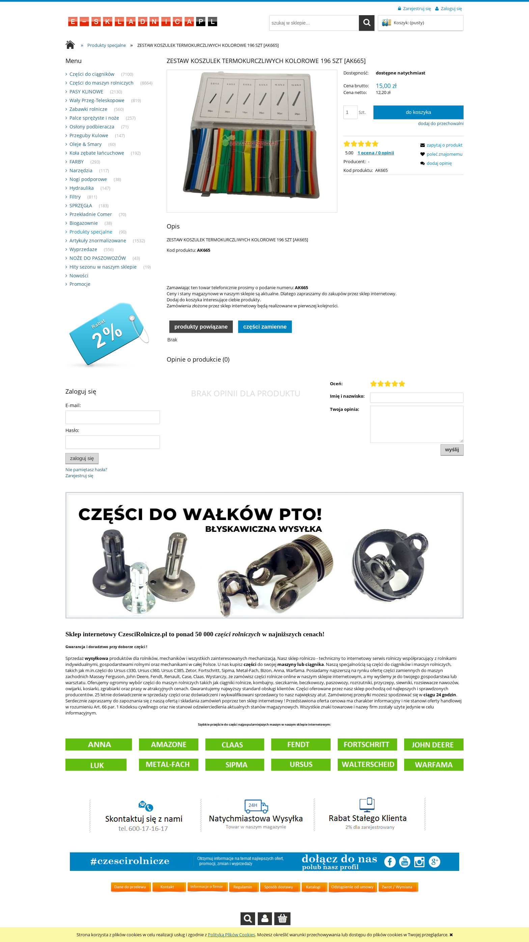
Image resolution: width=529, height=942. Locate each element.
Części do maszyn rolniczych (101, 83)
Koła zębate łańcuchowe (96, 153)
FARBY (76, 161)
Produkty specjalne (90, 232)
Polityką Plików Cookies (231, 935)
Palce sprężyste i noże (94, 118)
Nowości (78, 275)
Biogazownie (83, 223)
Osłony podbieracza (91, 126)
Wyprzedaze (83, 249)
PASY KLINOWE (86, 91)
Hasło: (72, 430)
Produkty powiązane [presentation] (201, 343)
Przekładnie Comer (90, 214)
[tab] (201, 342)
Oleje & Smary (85, 144)
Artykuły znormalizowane (97, 240)
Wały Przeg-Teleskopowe (96, 100)
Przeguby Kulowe (88, 135)
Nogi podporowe (88, 179)
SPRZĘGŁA (80, 205)
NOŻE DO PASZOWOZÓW (97, 258)
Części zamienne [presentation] (265, 343)
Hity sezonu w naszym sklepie (103, 267)
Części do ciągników (91, 74)
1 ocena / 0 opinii (376, 153)
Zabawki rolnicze (88, 109)
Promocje (79, 284)
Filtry (75, 196)
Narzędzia (80, 170)
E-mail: (73, 405)
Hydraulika (81, 188)
